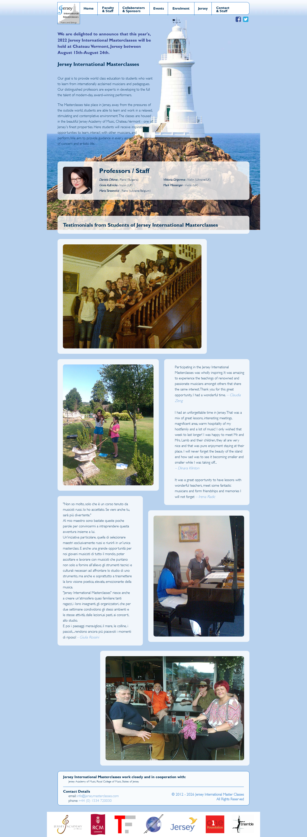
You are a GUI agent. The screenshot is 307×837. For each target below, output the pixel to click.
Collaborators (133, 7)
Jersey (203, 8)
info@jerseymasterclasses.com (98, 796)
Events (158, 8)
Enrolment (181, 8)
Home (89, 8)
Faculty (108, 7)
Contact (222, 7)
